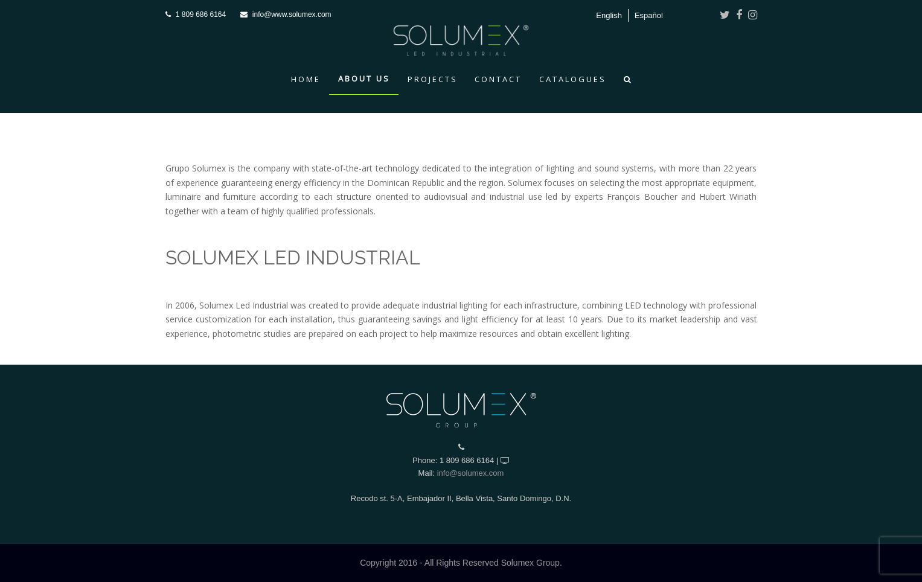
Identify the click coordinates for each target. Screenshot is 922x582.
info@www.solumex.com (291, 14)
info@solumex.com (470, 473)
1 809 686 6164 (201, 14)
